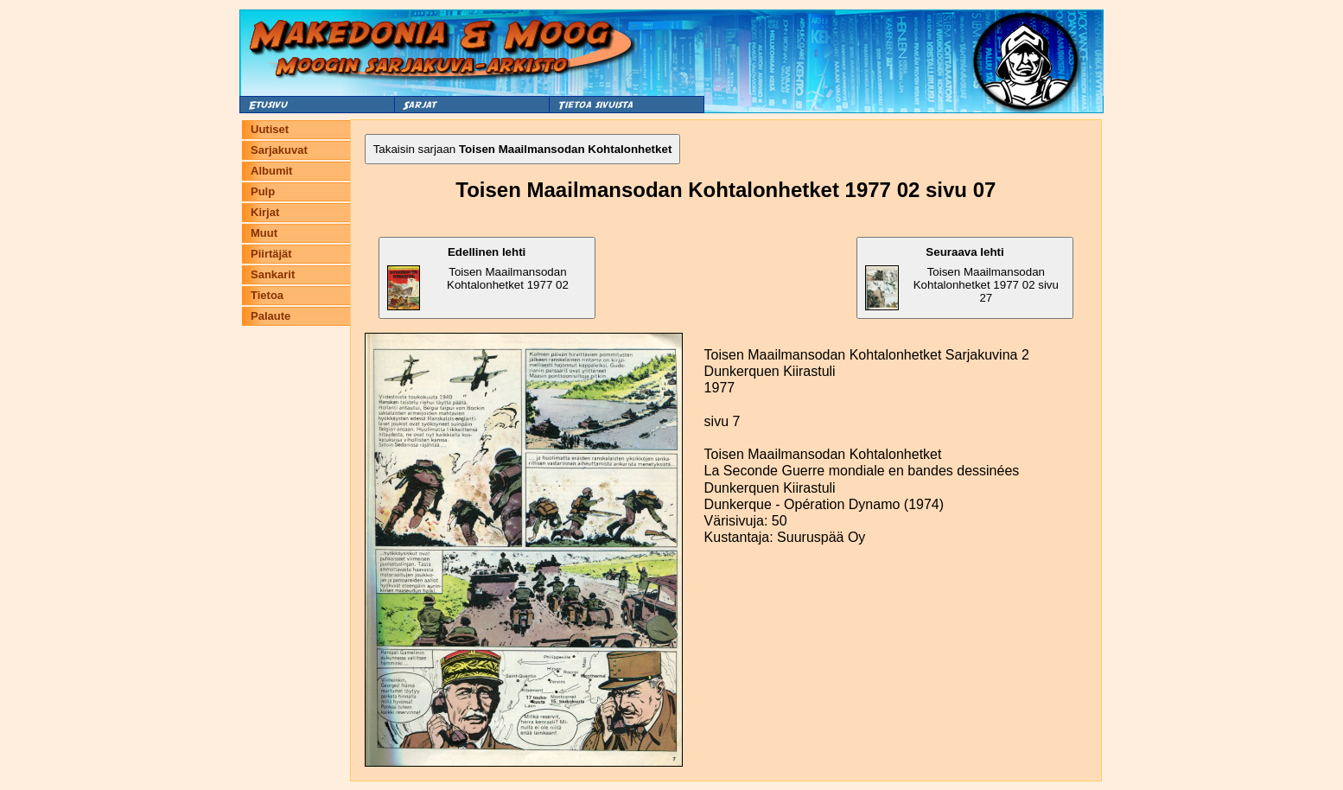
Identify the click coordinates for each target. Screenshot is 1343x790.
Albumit (271, 170)
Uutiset (270, 129)
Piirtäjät (271, 253)
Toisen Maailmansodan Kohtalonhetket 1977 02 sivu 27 (962, 277)
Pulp (263, 191)
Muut (264, 232)
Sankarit (273, 274)
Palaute (270, 315)
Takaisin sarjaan (522, 149)
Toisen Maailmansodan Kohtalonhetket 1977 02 (478, 277)
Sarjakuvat (279, 149)
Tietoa (267, 295)
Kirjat (265, 212)
